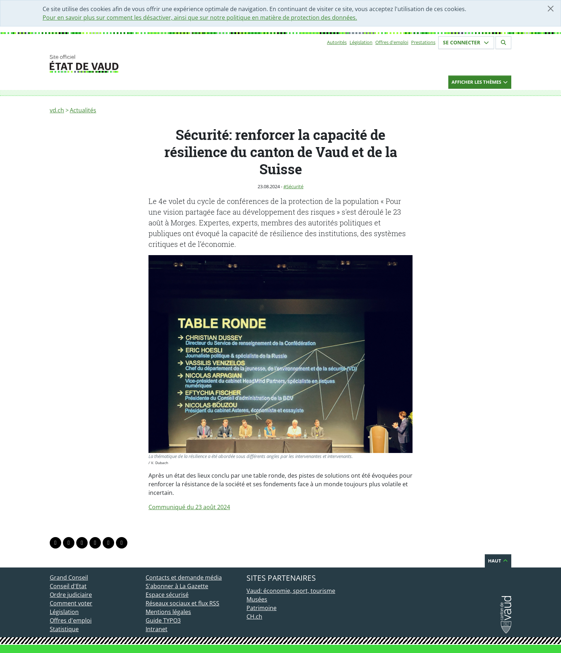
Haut (498, 560)
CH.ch (254, 616)
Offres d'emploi (391, 42)
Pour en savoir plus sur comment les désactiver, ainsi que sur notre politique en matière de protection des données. (200, 17)
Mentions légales (168, 612)
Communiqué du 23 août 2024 (189, 507)
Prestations (423, 42)
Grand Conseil (69, 577)
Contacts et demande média (184, 577)
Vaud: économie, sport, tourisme (291, 591)
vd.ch (57, 110)
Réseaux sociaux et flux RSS (182, 603)
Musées (257, 599)
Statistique (64, 629)
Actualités (83, 110)
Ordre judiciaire (71, 595)
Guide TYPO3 (163, 620)
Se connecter (466, 42)
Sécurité (294, 186)
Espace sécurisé (167, 595)
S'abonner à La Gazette (177, 586)
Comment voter (71, 603)
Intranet (156, 629)
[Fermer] (551, 8)
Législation (361, 42)
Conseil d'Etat (68, 586)
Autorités (337, 42)
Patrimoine (262, 608)
